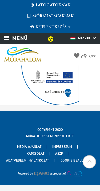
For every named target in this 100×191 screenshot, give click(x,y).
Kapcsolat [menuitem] (35, 153)
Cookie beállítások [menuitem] (77, 160)
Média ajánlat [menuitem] (29, 147)
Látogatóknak (50, 5)
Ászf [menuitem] (59, 153)
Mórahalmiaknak (50, 16)
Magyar (83, 38)
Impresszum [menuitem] (62, 147)
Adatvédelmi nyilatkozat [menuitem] (27, 160)
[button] (89, 161)
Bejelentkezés (50, 27)
